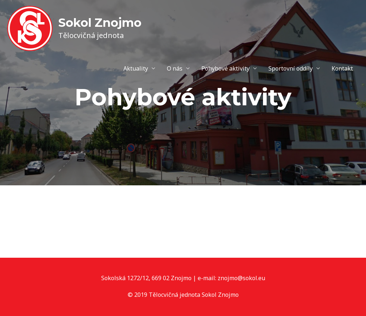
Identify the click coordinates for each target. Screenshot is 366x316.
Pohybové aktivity (225, 68)
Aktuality (135, 68)
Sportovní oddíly (290, 68)
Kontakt (342, 68)
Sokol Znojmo (99, 23)
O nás (174, 68)
